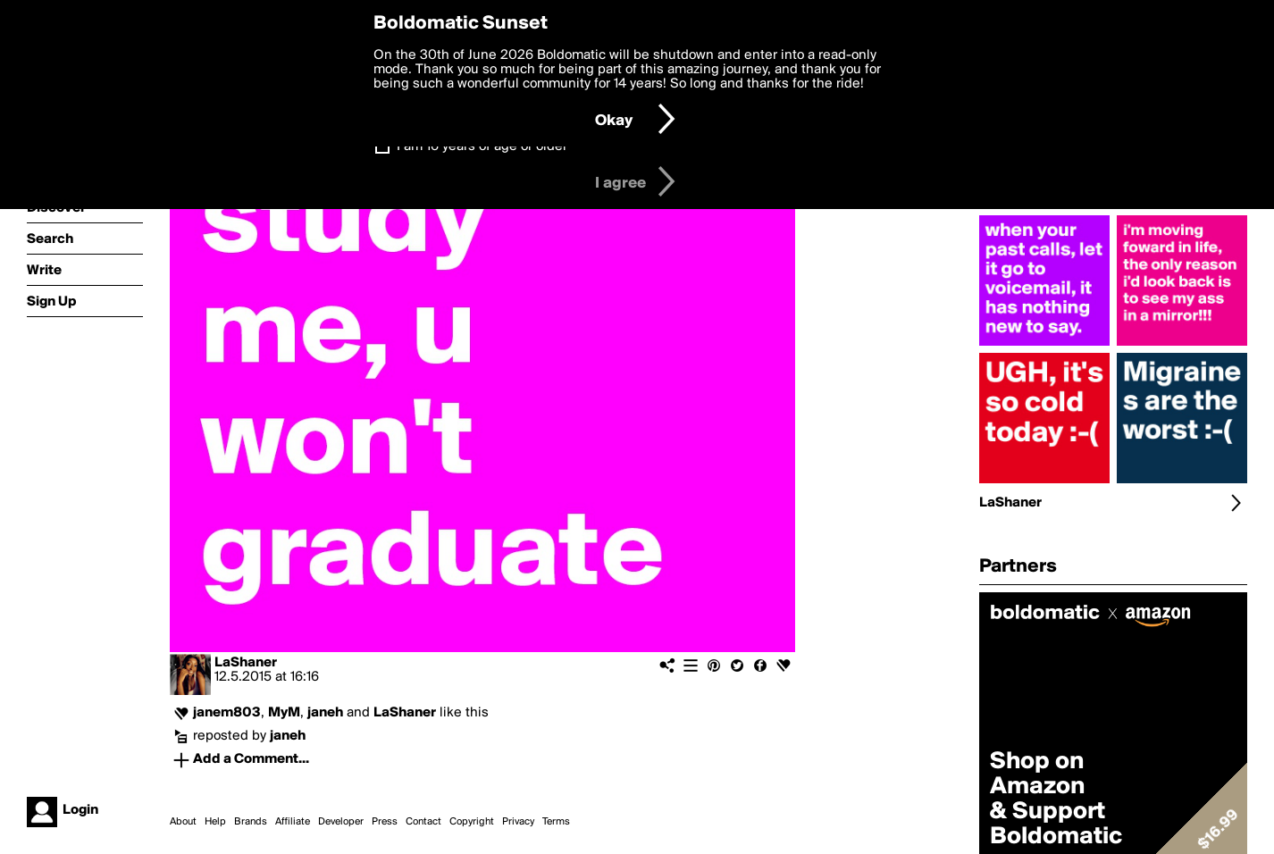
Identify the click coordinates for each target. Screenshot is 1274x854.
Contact (423, 821)
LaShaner (245, 663)
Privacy (518, 821)
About (183, 821)
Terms (556, 821)
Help (215, 821)
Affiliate (292, 821)
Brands (250, 821)
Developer (341, 821)
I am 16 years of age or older (482, 146)
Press (385, 821)
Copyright (471, 821)
